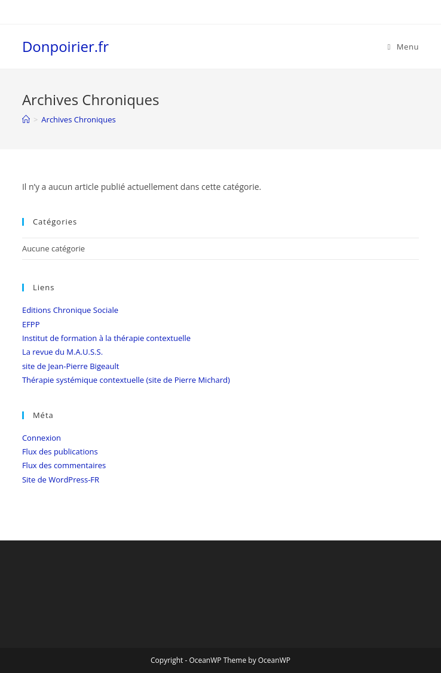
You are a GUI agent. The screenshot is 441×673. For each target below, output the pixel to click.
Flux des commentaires (64, 465)
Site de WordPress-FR (60, 479)
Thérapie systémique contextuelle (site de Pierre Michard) (126, 379)
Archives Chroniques (78, 119)
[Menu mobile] (403, 46)
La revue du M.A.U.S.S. (62, 351)
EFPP (31, 324)
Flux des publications (60, 451)
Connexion (41, 437)
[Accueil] (26, 119)
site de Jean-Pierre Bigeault (70, 366)
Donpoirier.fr (65, 46)
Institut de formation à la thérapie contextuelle (106, 338)
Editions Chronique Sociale (70, 310)
